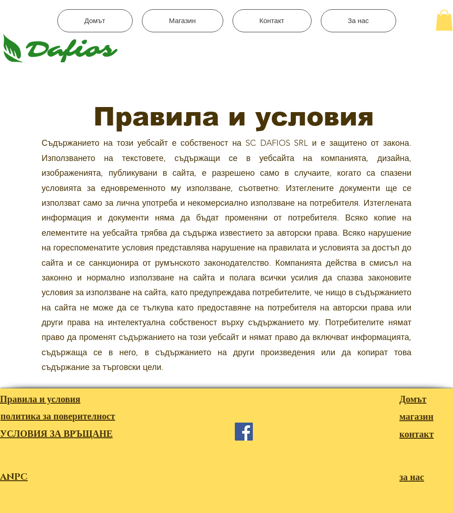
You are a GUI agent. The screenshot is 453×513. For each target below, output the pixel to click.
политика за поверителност (57, 417)
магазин (416, 417)
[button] (444, 20)
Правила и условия (40, 400)
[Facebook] (244, 432)
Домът (413, 400)
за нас (411, 477)
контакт (416, 435)
